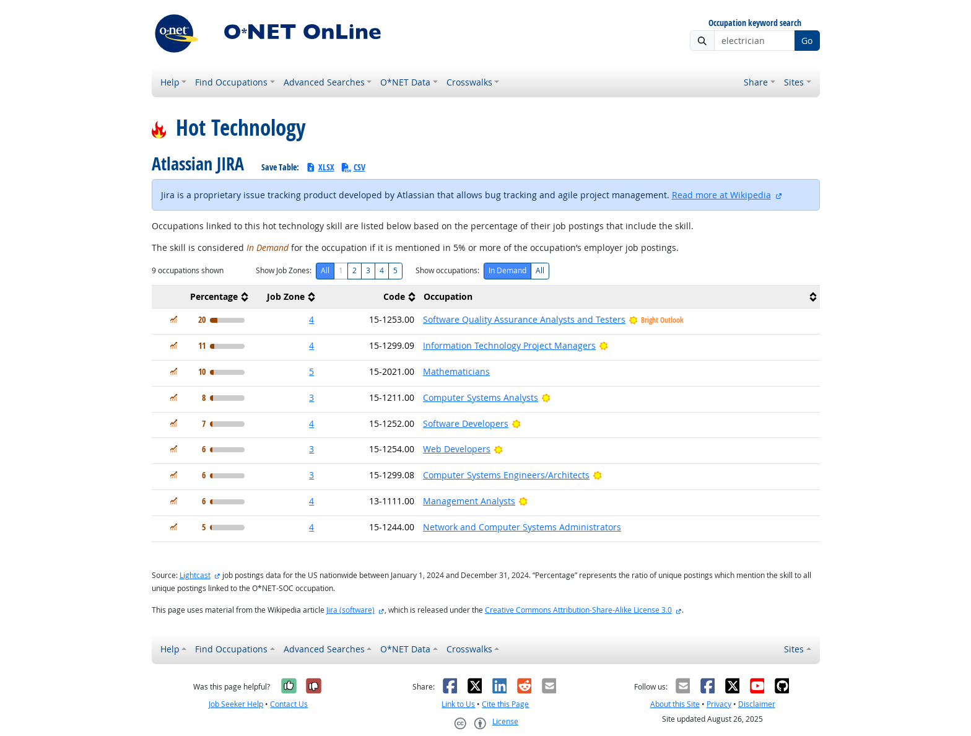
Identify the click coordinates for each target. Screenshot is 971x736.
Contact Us (289, 704)
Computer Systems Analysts (480, 397)
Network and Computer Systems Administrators (522, 527)
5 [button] (311, 371)
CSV (353, 167)
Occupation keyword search (754, 23)
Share (756, 82)
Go (806, 40)
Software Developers (465, 423)
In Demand (507, 270)
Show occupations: (447, 270)
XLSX (319, 167)
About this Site (675, 704)
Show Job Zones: (283, 270)
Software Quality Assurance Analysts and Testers (524, 319)
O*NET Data (405, 82)
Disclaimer (756, 704)
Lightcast (195, 575)
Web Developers (456, 449)
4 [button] (311, 319)
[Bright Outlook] (603, 345)
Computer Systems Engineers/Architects (506, 475)
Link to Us (458, 704)
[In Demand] (173, 319)
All (325, 270)
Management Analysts (469, 501)
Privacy (719, 704)
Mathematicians (456, 371)
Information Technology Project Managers (509, 345)
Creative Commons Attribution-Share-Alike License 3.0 (578, 610)
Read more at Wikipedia (721, 195)
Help (170, 82)
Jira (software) (350, 610)
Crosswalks (469, 82)
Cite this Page (505, 704)
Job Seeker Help (236, 704)
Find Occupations (231, 82)
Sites (794, 82)
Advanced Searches (324, 82)
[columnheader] (202, 297)
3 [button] (311, 397)
